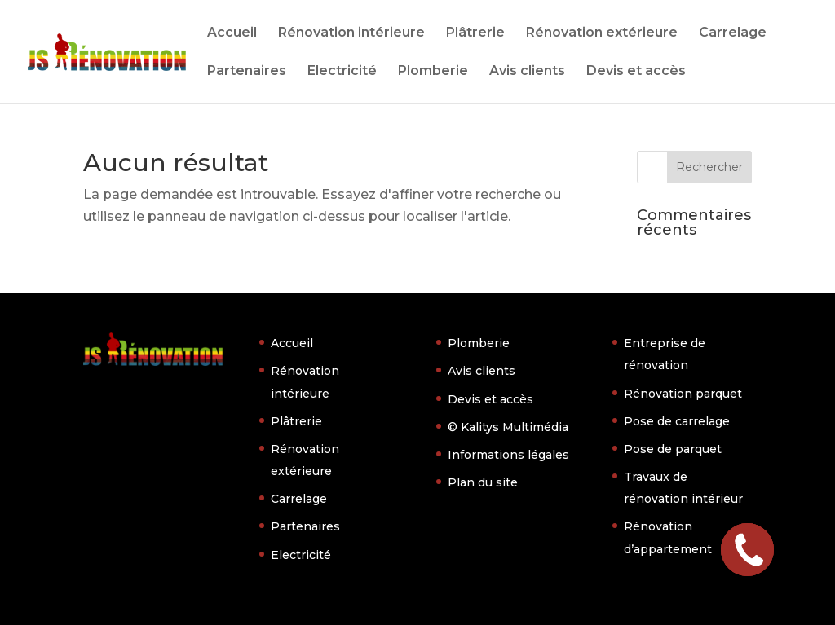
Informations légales (508, 454)
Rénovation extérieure (602, 33)
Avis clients (527, 71)
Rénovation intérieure (351, 33)
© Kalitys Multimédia (508, 427)
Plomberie (433, 71)
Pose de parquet (673, 449)
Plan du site (483, 482)
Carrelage (733, 33)
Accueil (232, 33)
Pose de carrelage (677, 421)
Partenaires (246, 71)
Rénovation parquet (683, 393)
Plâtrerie (475, 33)
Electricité (342, 71)
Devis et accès (636, 71)
